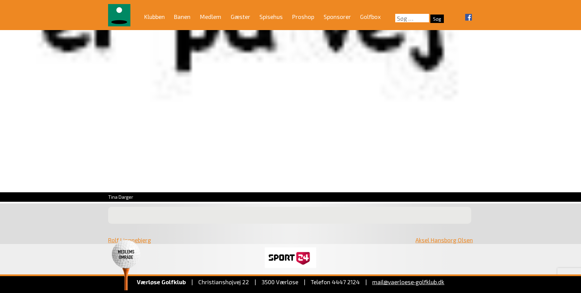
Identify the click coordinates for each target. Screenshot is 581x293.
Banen (182, 16)
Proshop (303, 16)
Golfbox (370, 16)
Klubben (154, 16)
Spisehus (271, 16)
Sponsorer (337, 16)
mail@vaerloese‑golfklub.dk (408, 281)
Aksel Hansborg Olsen (444, 240)
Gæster (240, 16)
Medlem (210, 16)
